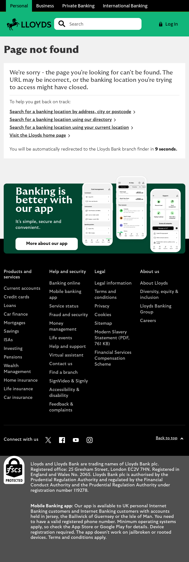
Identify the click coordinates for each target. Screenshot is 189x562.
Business (45, 6)
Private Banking (78, 6)
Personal (19, 6)
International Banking (125, 6)
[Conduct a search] (103, 24)
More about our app (46, 243)
